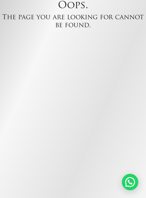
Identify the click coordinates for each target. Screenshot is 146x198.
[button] (130, 182)
